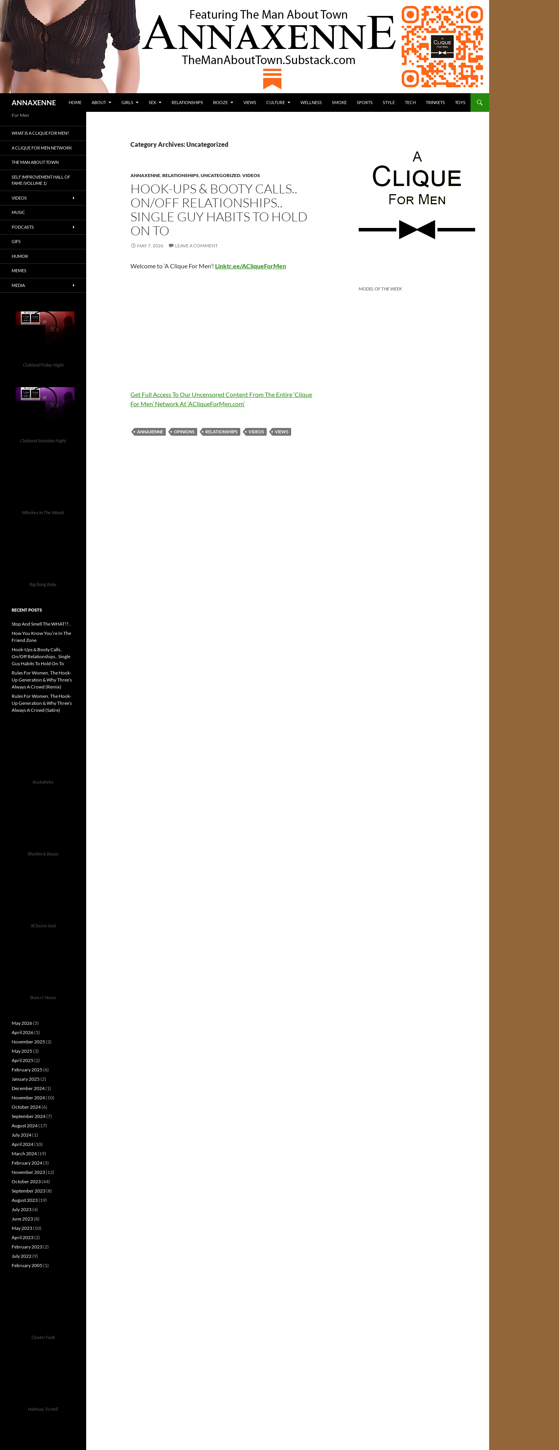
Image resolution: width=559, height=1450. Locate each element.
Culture (275, 102)
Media (18, 285)
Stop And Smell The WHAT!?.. (41, 624)
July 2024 (21, 1135)
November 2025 (28, 1042)
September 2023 (28, 1191)
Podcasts (23, 226)
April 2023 (22, 1237)
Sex (152, 102)
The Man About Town (35, 162)
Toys (460, 102)
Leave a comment (196, 246)
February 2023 (27, 1247)
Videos (251, 175)
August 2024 (25, 1125)
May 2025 (22, 1051)
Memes (19, 270)
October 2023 (26, 1181)
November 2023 (28, 1172)
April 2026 (22, 1032)
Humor (20, 256)
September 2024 (28, 1116)
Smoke (339, 102)
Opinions (184, 431)
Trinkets (435, 102)
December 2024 (28, 1088)
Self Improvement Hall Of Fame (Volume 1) (41, 180)
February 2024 (27, 1163)
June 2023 (22, 1219)
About (99, 102)
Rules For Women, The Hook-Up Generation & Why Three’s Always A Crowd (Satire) (42, 703)
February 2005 (27, 1265)
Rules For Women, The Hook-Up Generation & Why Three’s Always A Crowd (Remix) (42, 680)
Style (389, 102)
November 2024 (28, 1098)
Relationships (187, 102)
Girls (127, 102)
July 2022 (21, 1256)
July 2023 (21, 1209)
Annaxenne (145, 175)
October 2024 (26, 1107)
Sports (365, 102)
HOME (75, 102)
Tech (410, 102)
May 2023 (22, 1228)
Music (18, 212)
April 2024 (22, 1144)
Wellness (311, 102)
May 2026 (22, 1023)
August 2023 (25, 1200)
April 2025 (22, 1060)
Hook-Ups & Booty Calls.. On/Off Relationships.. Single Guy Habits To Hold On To (218, 209)
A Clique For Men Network (42, 147)
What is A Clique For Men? (40, 133)
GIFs (16, 241)
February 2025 (27, 1070)
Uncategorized (220, 175)
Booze (220, 102)
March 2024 (24, 1153)
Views (249, 102)
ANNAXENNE (34, 102)
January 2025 (26, 1079)
